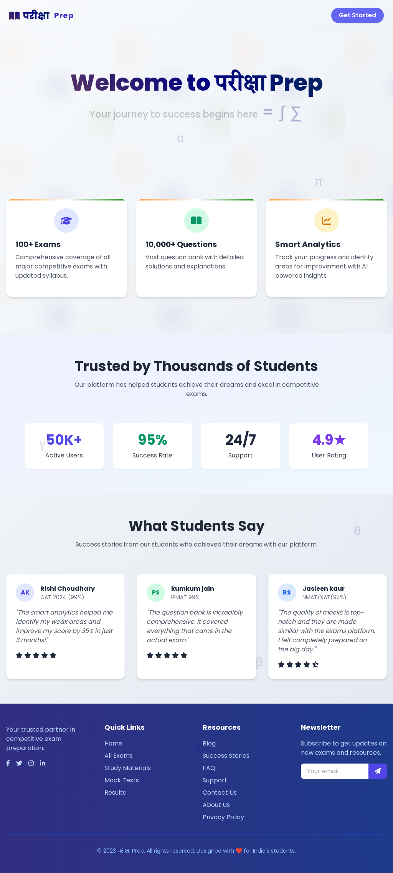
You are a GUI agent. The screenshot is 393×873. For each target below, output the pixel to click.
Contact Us (220, 792)
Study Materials (127, 768)
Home (113, 743)
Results (115, 792)
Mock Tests (121, 780)
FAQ (209, 768)
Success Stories (226, 755)
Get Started (357, 15)
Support (215, 780)
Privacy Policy (223, 817)
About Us (216, 804)
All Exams (118, 755)
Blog (209, 743)
